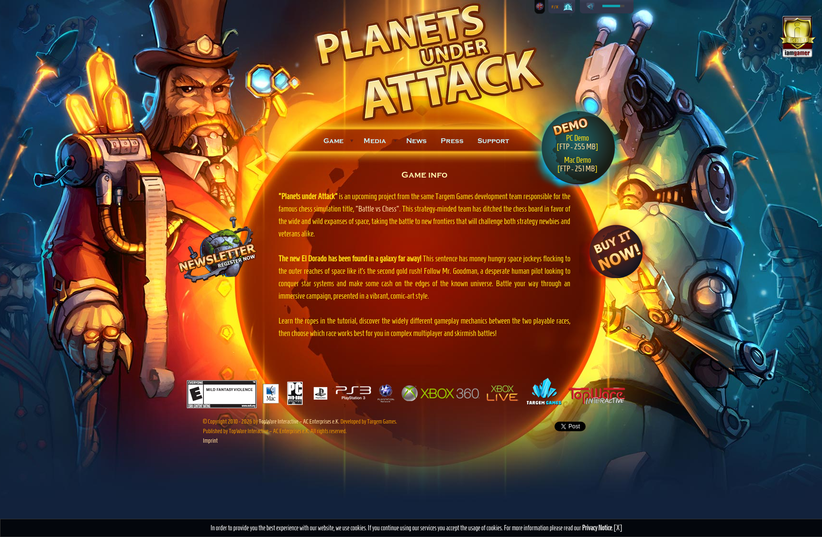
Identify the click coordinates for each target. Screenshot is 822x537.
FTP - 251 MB (577, 168)
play (590, 6)
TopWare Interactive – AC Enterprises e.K (298, 421)
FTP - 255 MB (577, 146)
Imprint (210, 440)
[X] (618, 528)
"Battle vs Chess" (377, 208)
